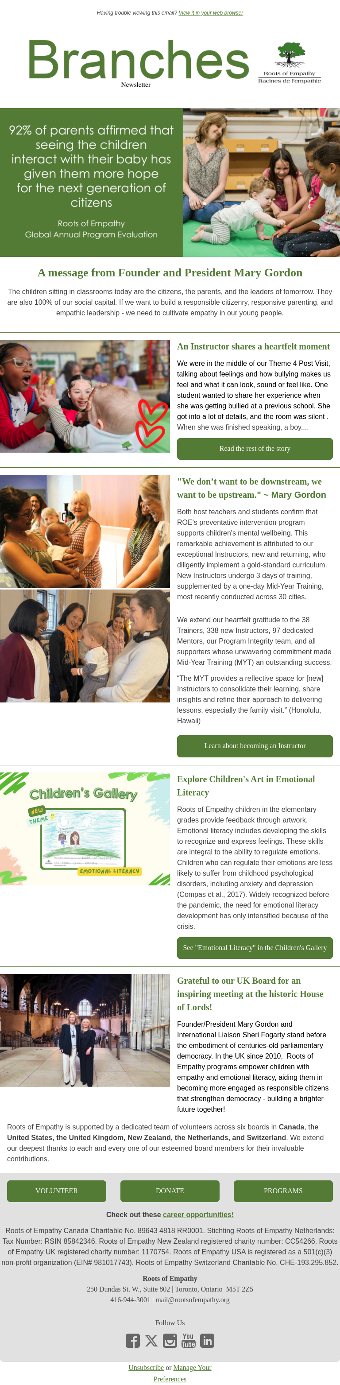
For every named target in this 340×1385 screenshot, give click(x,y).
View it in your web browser (210, 13)
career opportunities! (198, 1214)
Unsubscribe (146, 1367)
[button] (255, 449)
